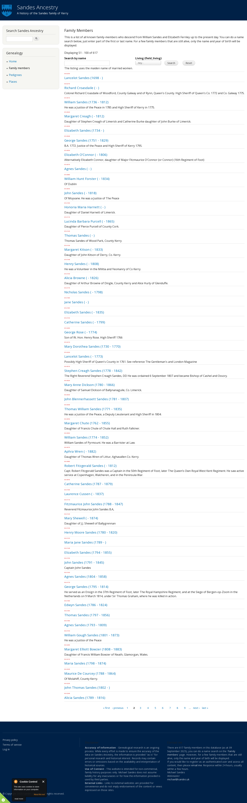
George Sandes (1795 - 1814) (86, 586)
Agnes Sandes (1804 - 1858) (85, 576)
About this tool (39, 794)
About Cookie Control (15, 781)
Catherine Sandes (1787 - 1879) (88, 484)
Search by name (75, 58)
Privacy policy (10, 739)
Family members (19, 68)
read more (19, 799)
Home (13, 61)
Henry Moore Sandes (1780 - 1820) (90, 532)
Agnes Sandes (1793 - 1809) (85, 625)
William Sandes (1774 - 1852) (86, 437)
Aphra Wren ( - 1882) (80, 451)
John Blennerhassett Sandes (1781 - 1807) (96, 399)
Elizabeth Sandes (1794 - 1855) (87, 552)
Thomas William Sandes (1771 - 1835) (93, 409)
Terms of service (12, 744)
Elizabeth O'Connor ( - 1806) (85, 154)
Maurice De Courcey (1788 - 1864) (90, 673)
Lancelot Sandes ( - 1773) (83, 356)
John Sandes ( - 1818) (80, 193)
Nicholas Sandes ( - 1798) (83, 292)
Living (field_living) (148, 58)
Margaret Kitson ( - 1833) (83, 249)
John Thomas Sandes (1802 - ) (87, 687)
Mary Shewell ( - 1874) (81, 518)
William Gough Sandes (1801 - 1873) (91, 635)
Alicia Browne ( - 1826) (81, 278)
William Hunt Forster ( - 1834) (86, 178)
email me (196, 765)
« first (106, 708)
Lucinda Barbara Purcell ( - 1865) (89, 221)
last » (205, 708)
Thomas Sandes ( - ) (79, 235)
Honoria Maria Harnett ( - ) (84, 207)
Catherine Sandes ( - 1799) (84, 322)
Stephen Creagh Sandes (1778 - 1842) (93, 370)
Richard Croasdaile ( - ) (81, 88)
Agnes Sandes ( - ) (77, 169)
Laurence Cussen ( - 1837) (84, 494)
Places (13, 82)
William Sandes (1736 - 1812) (86, 102)
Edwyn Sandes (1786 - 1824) (85, 605)
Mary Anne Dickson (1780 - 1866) (89, 385)
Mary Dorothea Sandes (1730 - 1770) (92, 346)
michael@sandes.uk (178, 779)
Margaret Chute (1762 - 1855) (87, 423)
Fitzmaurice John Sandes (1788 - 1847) (93, 504)
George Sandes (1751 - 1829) (86, 140)
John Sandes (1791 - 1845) (84, 562)
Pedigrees (15, 75)
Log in (6, 749)
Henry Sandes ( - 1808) (81, 264)
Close (43, 781)
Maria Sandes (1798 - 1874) (85, 663)
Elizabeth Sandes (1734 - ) (84, 130)
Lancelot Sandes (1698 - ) (83, 78)
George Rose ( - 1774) (80, 332)
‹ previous (118, 708)
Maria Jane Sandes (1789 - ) (85, 542)
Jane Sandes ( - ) (76, 302)
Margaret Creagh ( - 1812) (84, 116)
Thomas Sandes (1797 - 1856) (87, 615)
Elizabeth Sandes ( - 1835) (84, 312)
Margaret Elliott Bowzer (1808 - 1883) (93, 649)
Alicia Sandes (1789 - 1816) (84, 697)
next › (196, 708)
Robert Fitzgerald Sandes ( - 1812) (90, 465)
